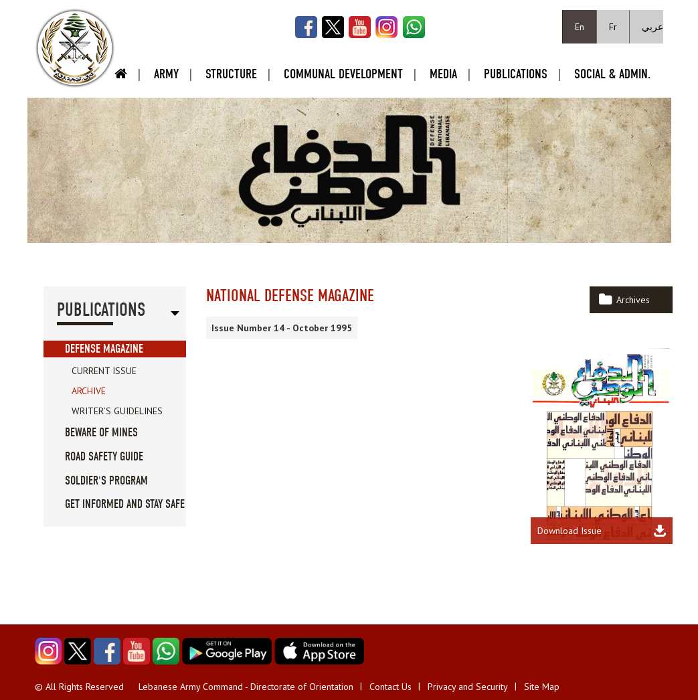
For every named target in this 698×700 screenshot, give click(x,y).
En (579, 27)
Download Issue (569, 531)
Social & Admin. (612, 74)
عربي (652, 26)
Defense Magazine (104, 349)
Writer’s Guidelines (117, 411)
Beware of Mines (101, 433)
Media (443, 74)
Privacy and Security (468, 687)
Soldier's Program (106, 481)
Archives (633, 300)
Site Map (541, 687)
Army (166, 74)
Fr (613, 27)
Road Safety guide (104, 457)
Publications (515, 74)
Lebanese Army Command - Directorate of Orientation (246, 687)
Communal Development (343, 74)
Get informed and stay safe (125, 504)
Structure (231, 74)
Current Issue (104, 371)
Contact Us (390, 687)
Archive (89, 391)
